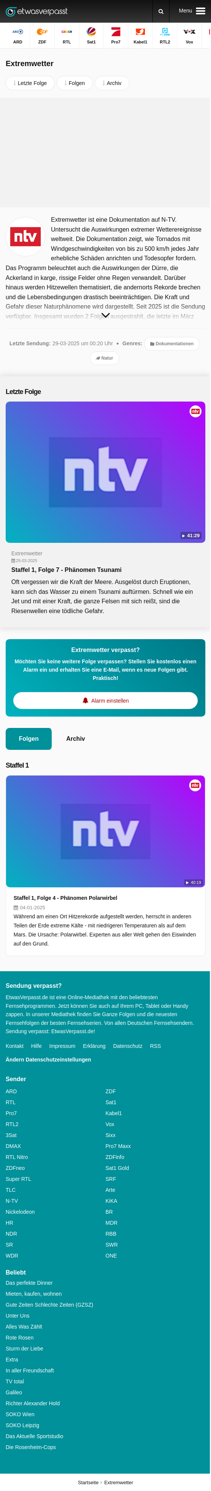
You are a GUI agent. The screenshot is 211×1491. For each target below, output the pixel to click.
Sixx (111, 1135)
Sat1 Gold (117, 1168)
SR (9, 1245)
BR (109, 1212)
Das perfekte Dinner (29, 1283)
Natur (104, 358)
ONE (111, 1256)
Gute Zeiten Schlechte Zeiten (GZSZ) (49, 1305)
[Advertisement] (105, 152)
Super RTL (18, 1179)
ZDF (111, 1091)
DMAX (13, 1146)
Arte (111, 1190)
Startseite (88, 1482)
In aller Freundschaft (30, 1370)
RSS (155, 1046)
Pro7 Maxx (118, 1146)
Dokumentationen (172, 343)
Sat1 (111, 1102)
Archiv (75, 738)
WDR (12, 1256)
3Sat (11, 1135)
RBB (111, 1234)
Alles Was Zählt (24, 1327)
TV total (15, 1381)
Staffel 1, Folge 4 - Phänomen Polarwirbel (65, 898)
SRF (111, 1179)
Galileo (14, 1392)
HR (9, 1223)
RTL (10, 1102)
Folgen (29, 738)
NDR (11, 1234)
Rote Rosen (20, 1338)
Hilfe (36, 1046)
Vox (110, 1124)
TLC (10, 1190)
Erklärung (94, 1046)
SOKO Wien (20, 1414)
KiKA (111, 1201)
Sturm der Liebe (24, 1349)
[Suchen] (160, 11)
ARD (11, 1091)
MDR (112, 1223)
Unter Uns (17, 1316)
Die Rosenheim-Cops (31, 1447)
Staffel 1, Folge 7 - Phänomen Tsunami (66, 570)
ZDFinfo (115, 1157)
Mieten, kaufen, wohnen (34, 1294)
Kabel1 (114, 1113)
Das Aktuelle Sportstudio (34, 1436)
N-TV (12, 1201)
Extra (12, 1360)
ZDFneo (15, 1168)
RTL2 (12, 1124)
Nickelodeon (20, 1212)
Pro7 (11, 1113)
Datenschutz (128, 1046)
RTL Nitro (17, 1157)
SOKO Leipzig (22, 1425)
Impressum (62, 1046)
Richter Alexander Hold (33, 1403)
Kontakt (14, 1046)
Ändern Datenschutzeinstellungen (48, 1060)
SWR (112, 1245)
